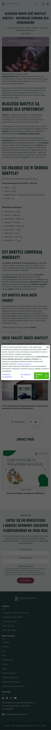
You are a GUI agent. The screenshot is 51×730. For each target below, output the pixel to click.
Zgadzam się (41, 376)
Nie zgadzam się (26, 376)
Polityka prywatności (23, 364)
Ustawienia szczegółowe (7, 376)
